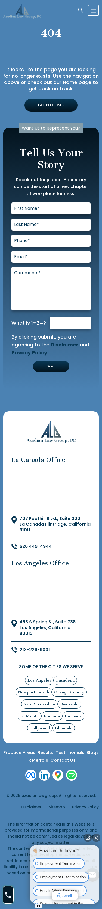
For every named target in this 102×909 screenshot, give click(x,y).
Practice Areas (19, 752)
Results (46, 752)
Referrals (38, 760)
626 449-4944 (36, 546)
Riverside (69, 704)
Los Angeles (39, 680)
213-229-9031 (35, 650)
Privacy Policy (29, 352)
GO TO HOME (51, 105)
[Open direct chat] (88, 838)
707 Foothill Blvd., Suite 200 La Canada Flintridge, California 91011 (55, 524)
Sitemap (57, 807)
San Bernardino (39, 704)
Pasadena (65, 680)
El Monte (29, 716)
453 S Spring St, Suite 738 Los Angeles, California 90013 (48, 627)
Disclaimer (64, 344)
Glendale (63, 728)
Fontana (52, 716)
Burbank (73, 716)
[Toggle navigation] (93, 10)
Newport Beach (33, 692)
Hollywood (40, 728)
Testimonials (70, 752)
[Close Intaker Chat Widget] (96, 838)
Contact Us (63, 760)
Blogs (92, 752)
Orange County (69, 692)
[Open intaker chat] (38, 906)
